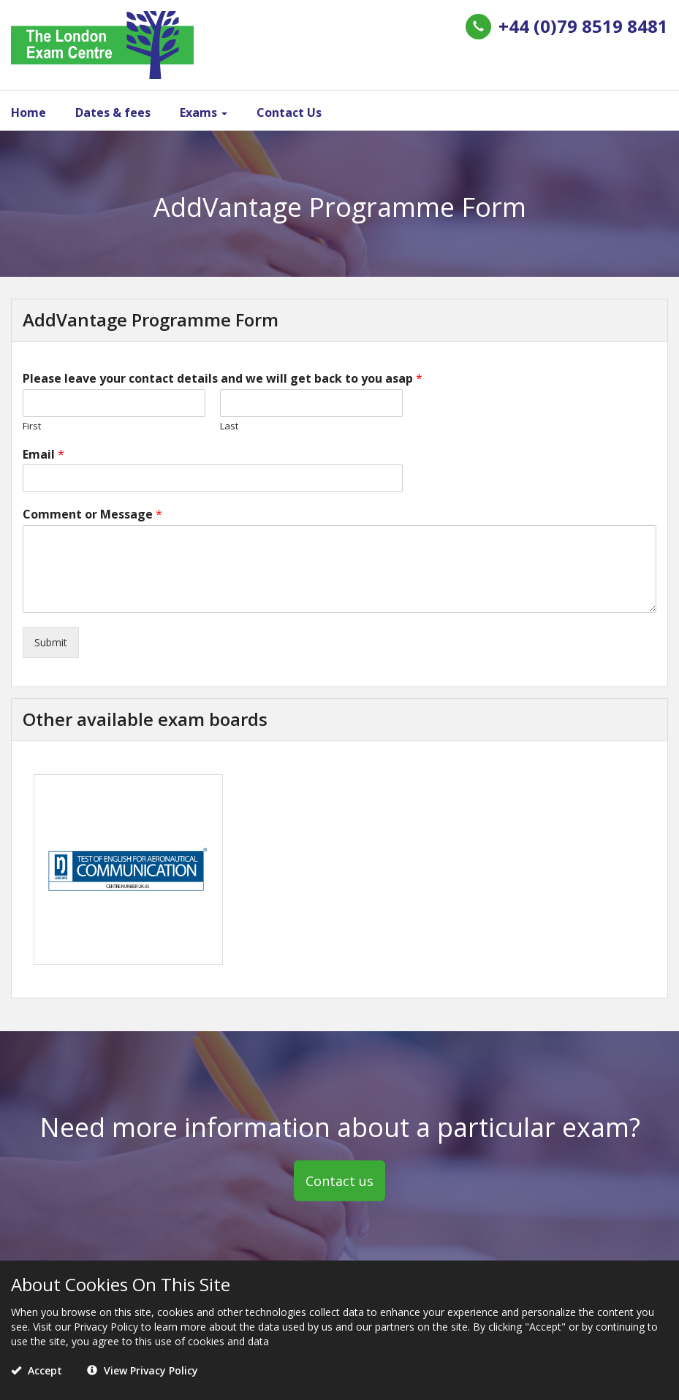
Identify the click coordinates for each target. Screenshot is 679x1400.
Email (43, 454)
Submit (50, 642)
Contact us (339, 1180)
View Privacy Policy (142, 1370)
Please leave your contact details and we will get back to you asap (222, 378)
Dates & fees (113, 112)
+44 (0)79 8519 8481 (583, 26)
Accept (36, 1370)
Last (229, 426)
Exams (203, 112)
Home (28, 112)
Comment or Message (92, 514)
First (32, 426)
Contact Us (289, 112)
